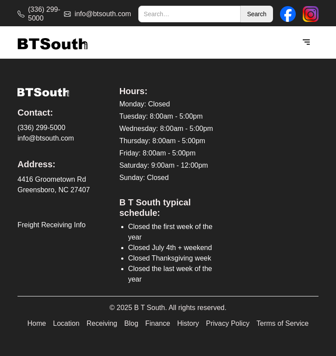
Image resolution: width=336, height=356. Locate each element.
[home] (53, 42)
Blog (131, 323)
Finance (157, 323)
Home (37, 323)
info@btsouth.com (46, 138)
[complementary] (272, 308)
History (188, 323)
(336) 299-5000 (41, 127)
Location (66, 323)
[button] (306, 42)
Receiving (102, 323)
